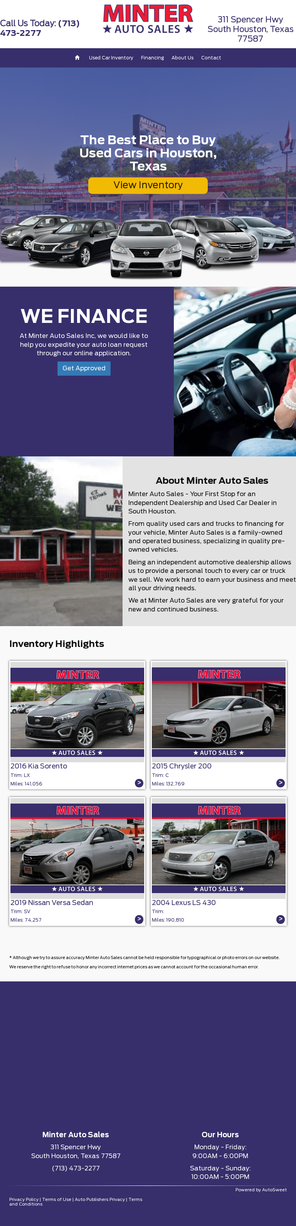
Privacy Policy (24, 1199)
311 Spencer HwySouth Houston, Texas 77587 (250, 29)
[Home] (78, 58)
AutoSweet (274, 1190)
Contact (211, 58)
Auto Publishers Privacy (100, 1199)
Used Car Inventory (111, 58)
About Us (182, 58)
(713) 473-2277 (76, 1168)
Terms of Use (56, 1199)
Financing (152, 58)
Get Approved (84, 368)
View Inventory (148, 185)
